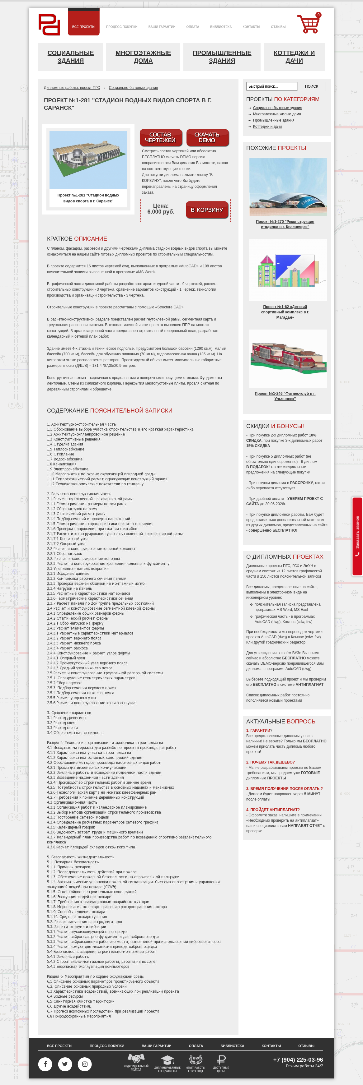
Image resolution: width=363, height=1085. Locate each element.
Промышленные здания (222, 56)
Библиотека (232, 1046)
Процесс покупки (107, 1046)
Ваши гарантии (157, 1046)
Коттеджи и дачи (294, 56)
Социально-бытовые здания (133, 87)
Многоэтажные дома (143, 56)
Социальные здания (71, 56)
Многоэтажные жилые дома (277, 114)
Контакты (271, 1046)
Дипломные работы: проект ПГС (72, 87)
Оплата (196, 1046)
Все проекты (59, 1046)
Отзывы (306, 1046)
